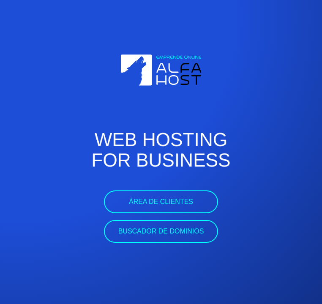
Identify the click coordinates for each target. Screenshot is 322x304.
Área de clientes (161, 201)
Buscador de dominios (161, 231)
